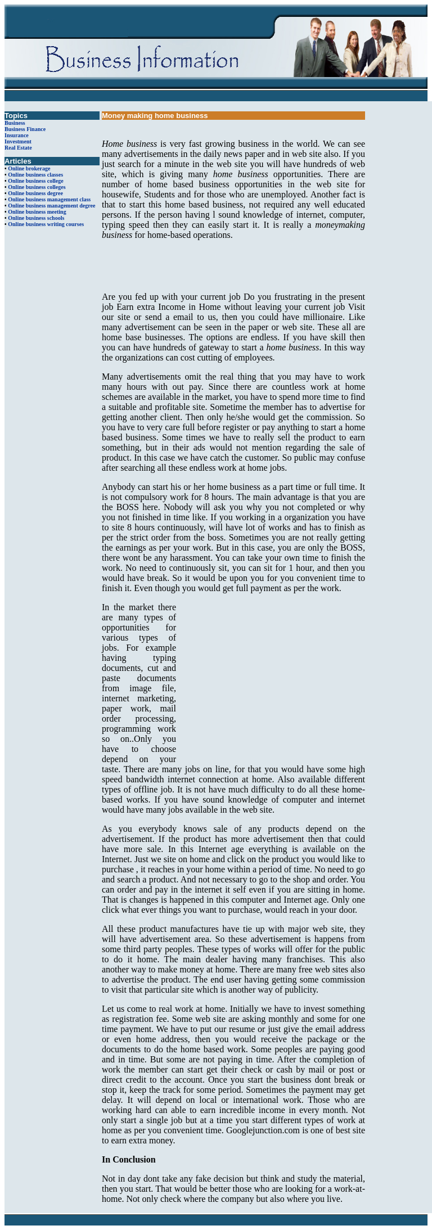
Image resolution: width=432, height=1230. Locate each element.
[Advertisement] (233, 266)
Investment (18, 141)
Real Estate (18, 148)
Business (14, 123)
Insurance (16, 135)
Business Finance (25, 129)
